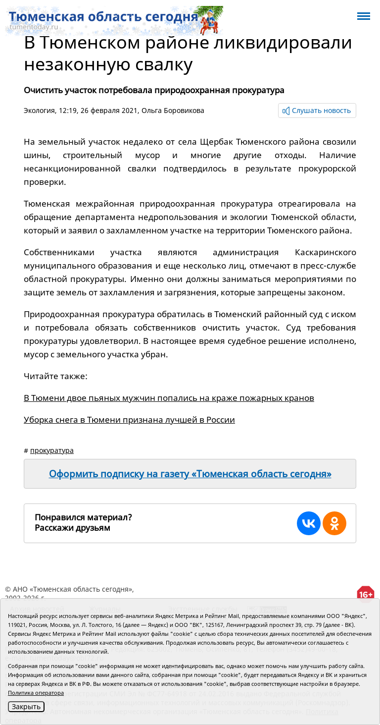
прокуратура (52, 450)
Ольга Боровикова (173, 110)
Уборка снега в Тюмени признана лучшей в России (129, 419)
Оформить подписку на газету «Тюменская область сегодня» (190, 473)
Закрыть (26, 706)
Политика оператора (36, 692)
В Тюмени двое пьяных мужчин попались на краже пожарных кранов (169, 397)
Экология (39, 110)
